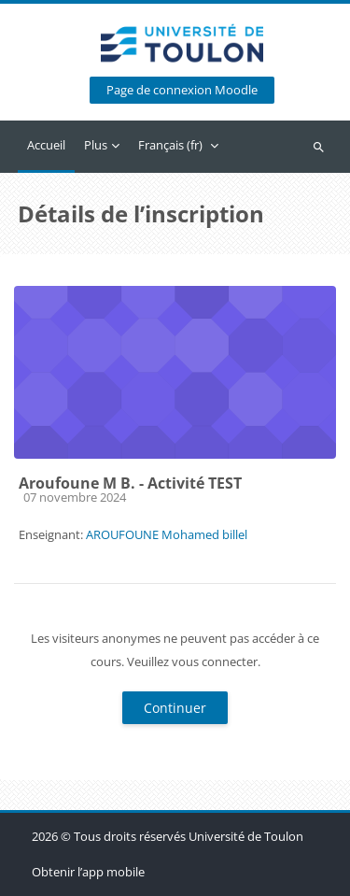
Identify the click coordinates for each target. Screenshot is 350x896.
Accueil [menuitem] (46, 144)
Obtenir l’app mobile (88, 871)
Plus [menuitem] (95, 144)
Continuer (175, 708)
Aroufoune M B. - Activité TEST (130, 483)
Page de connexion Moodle (182, 90)
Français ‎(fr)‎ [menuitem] (170, 144)
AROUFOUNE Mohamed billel (166, 534)
